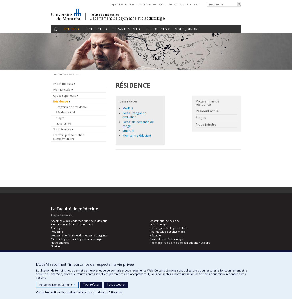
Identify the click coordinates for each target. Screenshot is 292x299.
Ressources (156, 29)
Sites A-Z (173, 4)
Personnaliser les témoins (57, 285)
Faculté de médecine (104, 14)
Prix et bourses (63, 84)
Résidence (60, 101)
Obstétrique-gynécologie (165, 221)
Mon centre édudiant (136, 135)
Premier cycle (62, 89)
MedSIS (127, 108)
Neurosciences (60, 242)
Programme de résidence (71, 107)
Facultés (129, 4)
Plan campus (159, 4)
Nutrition (56, 246)
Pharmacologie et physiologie (168, 231)
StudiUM (128, 131)
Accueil (56, 29)
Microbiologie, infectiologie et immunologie (76, 239)
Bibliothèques (143, 4)
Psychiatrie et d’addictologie (167, 239)
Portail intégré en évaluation (134, 115)
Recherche (95, 29)
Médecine (57, 231)
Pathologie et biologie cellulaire (169, 228)
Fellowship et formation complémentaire (68, 136)
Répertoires (116, 4)
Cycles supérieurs (64, 95)
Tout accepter (116, 284)
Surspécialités (62, 129)
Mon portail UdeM (189, 4)
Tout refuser (91, 284)
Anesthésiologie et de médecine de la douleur (79, 221)
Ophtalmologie (159, 224)
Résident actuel (65, 112)
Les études (59, 74)
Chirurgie (56, 228)
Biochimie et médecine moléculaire (72, 224)
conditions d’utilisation (107, 292)
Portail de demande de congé (138, 124)
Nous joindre (187, 29)
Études (70, 29)
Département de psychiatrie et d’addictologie (127, 18)
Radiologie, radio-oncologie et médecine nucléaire (180, 242)
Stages (60, 118)
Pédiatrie (155, 235)
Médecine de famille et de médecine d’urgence (79, 235)
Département (125, 29)
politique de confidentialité (67, 292)
